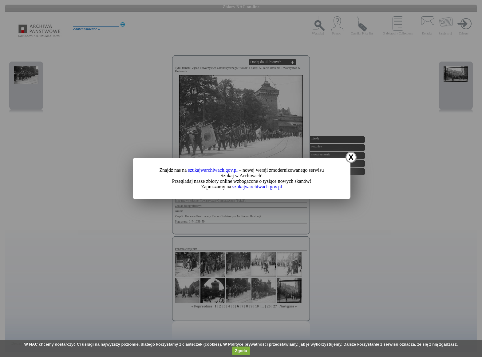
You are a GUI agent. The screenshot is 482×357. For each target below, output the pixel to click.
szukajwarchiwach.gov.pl (213, 170)
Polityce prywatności (248, 344)
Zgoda (241, 350)
